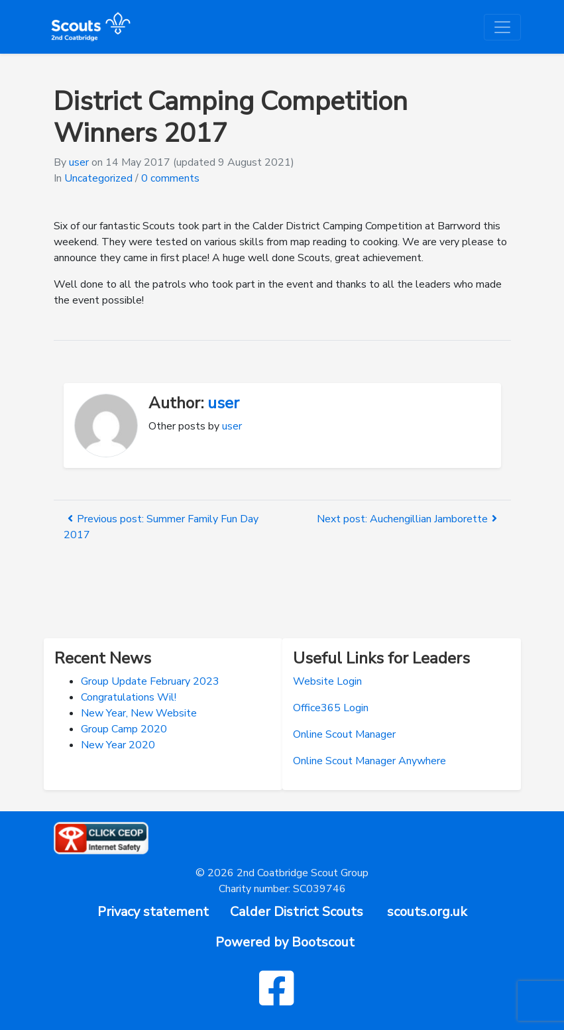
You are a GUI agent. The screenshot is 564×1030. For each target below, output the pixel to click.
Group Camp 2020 (124, 729)
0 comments (170, 178)
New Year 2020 (118, 745)
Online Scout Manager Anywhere (369, 761)
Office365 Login (330, 708)
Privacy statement (153, 912)
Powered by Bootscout (285, 942)
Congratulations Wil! (128, 697)
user (79, 162)
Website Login (327, 681)
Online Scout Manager (344, 734)
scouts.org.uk (427, 912)
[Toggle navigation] (502, 27)
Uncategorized (98, 178)
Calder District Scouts (296, 912)
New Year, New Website (139, 713)
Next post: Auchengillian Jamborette (409, 519)
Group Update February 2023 (150, 681)
